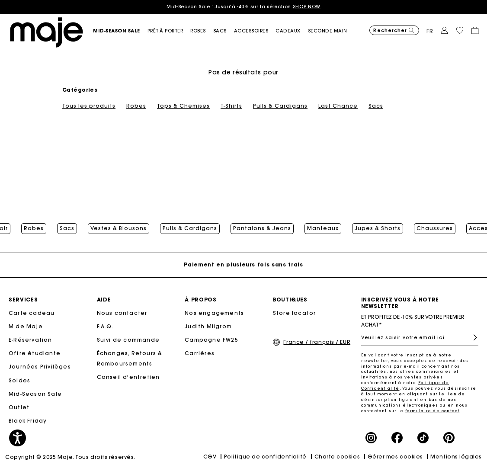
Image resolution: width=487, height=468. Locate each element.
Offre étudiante (35, 353)
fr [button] (429, 31)
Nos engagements (214, 313)
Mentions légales (456, 456)
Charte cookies (337, 456)
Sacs (375, 106)
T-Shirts (231, 106)
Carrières (200, 353)
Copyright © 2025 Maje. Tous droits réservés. (70, 457)
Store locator (294, 313)
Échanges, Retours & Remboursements (130, 358)
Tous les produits (88, 106)
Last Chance (338, 106)
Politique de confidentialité (265, 456)
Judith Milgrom (208, 326)
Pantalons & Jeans (262, 228)
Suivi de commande (128, 340)
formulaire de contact (432, 410)
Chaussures (435, 228)
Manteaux (323, 228)
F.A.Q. (105, 326)
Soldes (19, 380)
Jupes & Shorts (377, 228)
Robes (136, 106)
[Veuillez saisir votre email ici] (420, 337)
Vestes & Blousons (118, 228)
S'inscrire (471, 337)
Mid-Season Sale (35, 394)
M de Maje (26, 326)
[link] (292, 31)
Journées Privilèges (40, 366)
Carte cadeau (31, 313)
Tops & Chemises (183, 106)
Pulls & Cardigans (280, 106)
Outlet (19, 407)
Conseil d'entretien (128, 377)
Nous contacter (122, 313)
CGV (210, 456)
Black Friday (28, 420)
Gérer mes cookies (395, 456)
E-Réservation (30, 340)
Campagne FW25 (211, 340)
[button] (120, 31)
